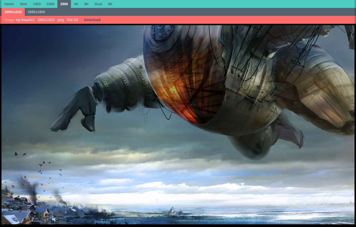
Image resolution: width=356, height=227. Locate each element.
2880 (64, 4)
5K (86, 4)
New (23, 4)
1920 (37, 4)
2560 (50, 4)
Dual (98, 4)
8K (110, 4)
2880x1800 (36, 12)
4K (76, 4)
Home (9, 4)
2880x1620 (13, 12)
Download (92, 20)
